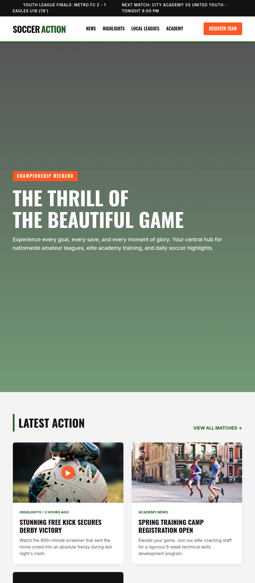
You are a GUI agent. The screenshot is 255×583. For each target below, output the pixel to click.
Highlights (113, 28)
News (91, 28)
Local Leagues (145, 28)
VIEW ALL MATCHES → (217, 428)
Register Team (223, 28)
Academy (174, 28)
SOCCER (39, 29)
